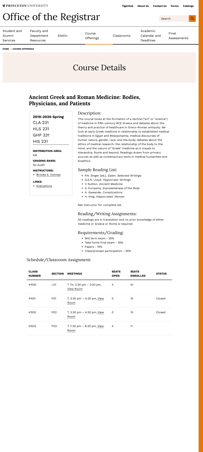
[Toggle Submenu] (27, 35)
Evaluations (44, 186)
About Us (143, 6)
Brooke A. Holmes (48, 174)
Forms (175, 6)
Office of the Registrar (51, 16)
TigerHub (127, 6)
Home (6, 49)
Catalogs (188, 6)
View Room (75, 288)
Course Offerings (23, 49)
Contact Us (160, 6)
